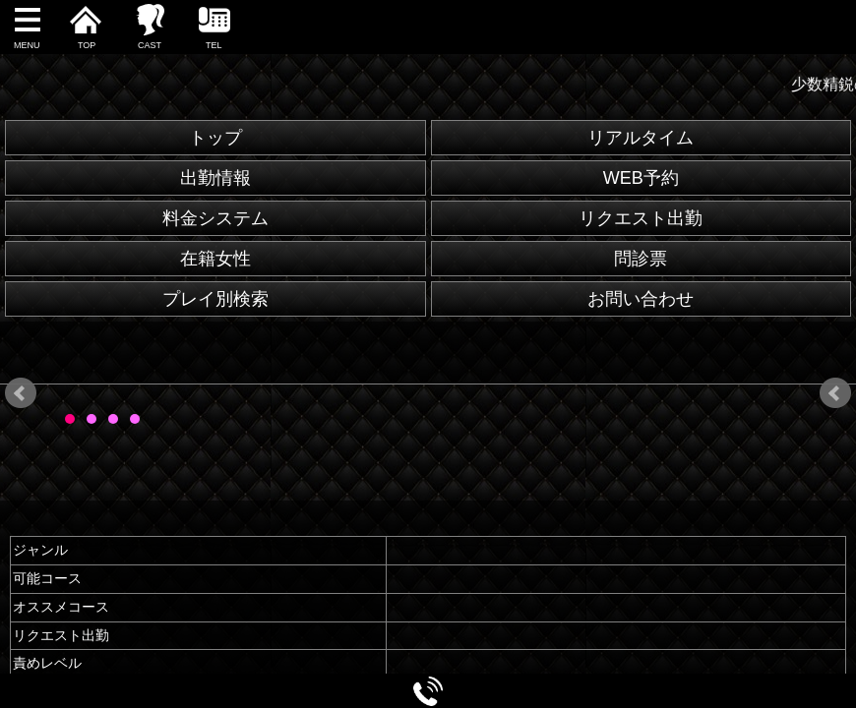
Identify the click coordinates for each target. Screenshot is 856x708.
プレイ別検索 (215, 299)
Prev (20, 393)
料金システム (215, 218)
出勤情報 (215, 178)
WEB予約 (641, 178)
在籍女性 (215, 258)
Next (835, 393)
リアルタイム (640, 138)
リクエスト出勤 (641, 218)
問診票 (640, 258)
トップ (215, 138)
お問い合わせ (640, 299)
